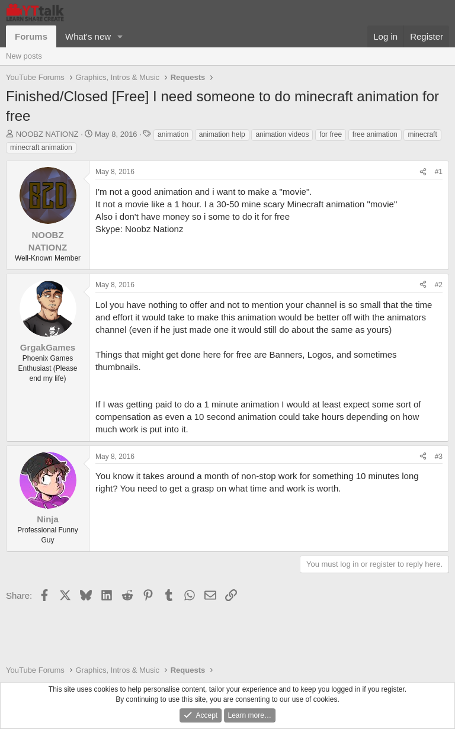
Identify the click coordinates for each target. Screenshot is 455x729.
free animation (375, 134)
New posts (24, 56)
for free (330, 134)
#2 (439, 285)
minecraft (422, 134)
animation (173, 134)
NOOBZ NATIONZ (47, 134)
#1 (439, 172)
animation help (222, 134)
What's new (88, 36)
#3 (439, 456)
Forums (31, 36)
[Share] (423, 172)
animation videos (282, 134)
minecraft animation (41, 147)
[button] (120, 36)
